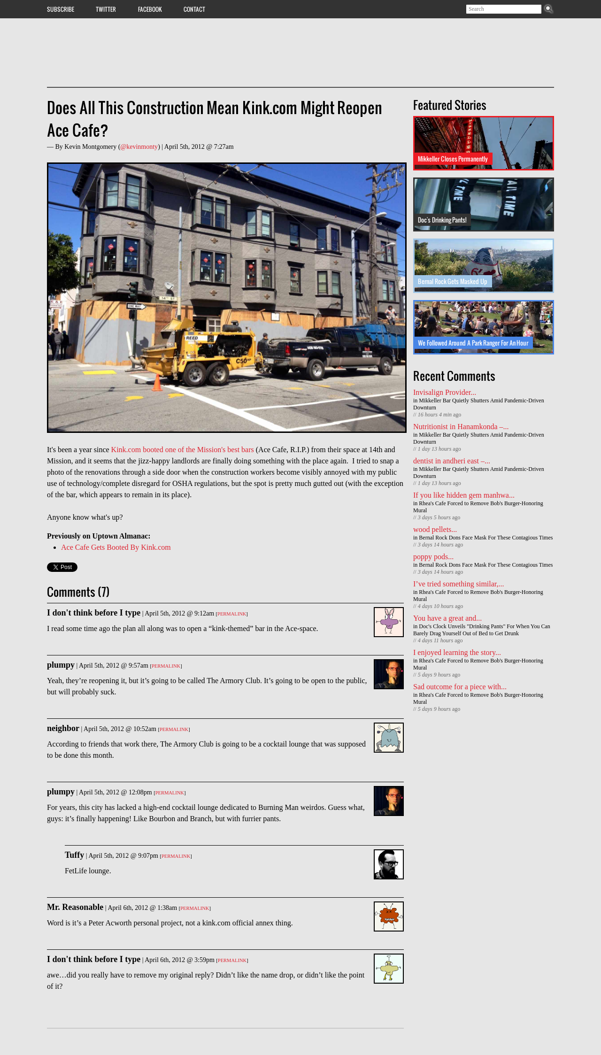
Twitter (106, 9)
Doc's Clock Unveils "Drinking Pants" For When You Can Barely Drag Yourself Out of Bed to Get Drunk (481, 630)
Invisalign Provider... (444, 392)
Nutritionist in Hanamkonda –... (461, 427)
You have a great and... (447, 618)
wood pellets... (435, 529)
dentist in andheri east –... (451, 461)
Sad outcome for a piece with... (460, 687)
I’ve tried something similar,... (458, 584)
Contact (194, 9)
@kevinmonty (139, 146)
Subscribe (60, 9)
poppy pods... (433, 557)
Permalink (231, 613)
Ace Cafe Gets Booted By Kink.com (116, 547)
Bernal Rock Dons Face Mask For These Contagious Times (486, 537)
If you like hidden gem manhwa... (464, 495)
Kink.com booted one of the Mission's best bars (182, 450)
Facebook (150, 9)
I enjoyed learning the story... (457, 652)
